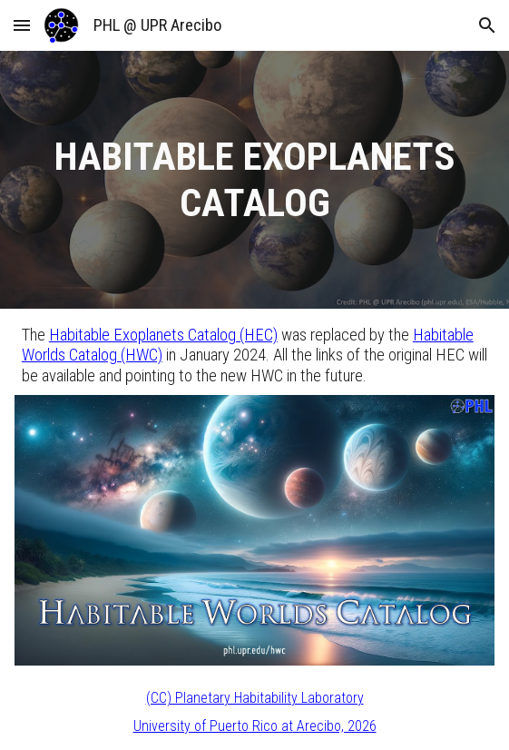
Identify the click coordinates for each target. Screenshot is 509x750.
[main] (254, 179)
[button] (22, 25)
